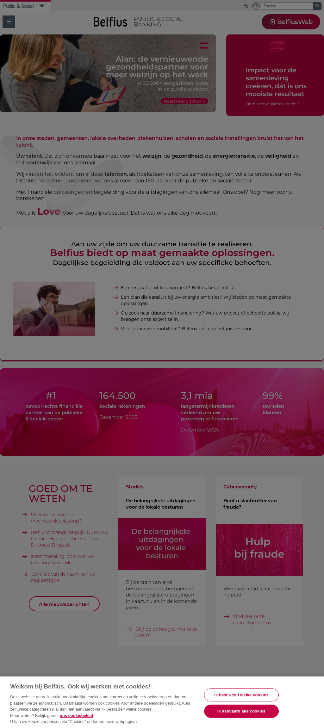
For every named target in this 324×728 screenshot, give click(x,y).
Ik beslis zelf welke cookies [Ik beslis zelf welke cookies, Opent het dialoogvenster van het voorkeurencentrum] (241, 695)
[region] (162, 702)
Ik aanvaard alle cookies (241, 711)
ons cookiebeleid (76, 715)
